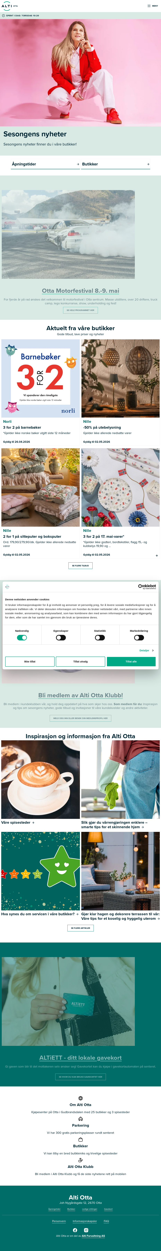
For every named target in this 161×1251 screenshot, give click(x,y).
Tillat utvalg (80, 661)
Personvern (59, 1221)
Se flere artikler (80, 928)
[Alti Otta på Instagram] (86, 1231)
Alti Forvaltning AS (93, 1236)
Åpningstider (54, 1209)
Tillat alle (131, 661)
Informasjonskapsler (85, 1221)
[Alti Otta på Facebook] (75, 1231)
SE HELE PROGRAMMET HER (80, 310)
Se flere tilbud (80, 565)
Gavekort (108, 1209)
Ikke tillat (29, 661)
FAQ (106, 1221)
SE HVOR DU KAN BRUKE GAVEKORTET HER (80, 1076)
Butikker (71, 1209)
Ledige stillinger (89, 1209)
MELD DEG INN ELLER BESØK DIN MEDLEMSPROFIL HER (80, 718)
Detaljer (144, 650)
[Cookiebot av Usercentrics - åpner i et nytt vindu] (141, 586)
